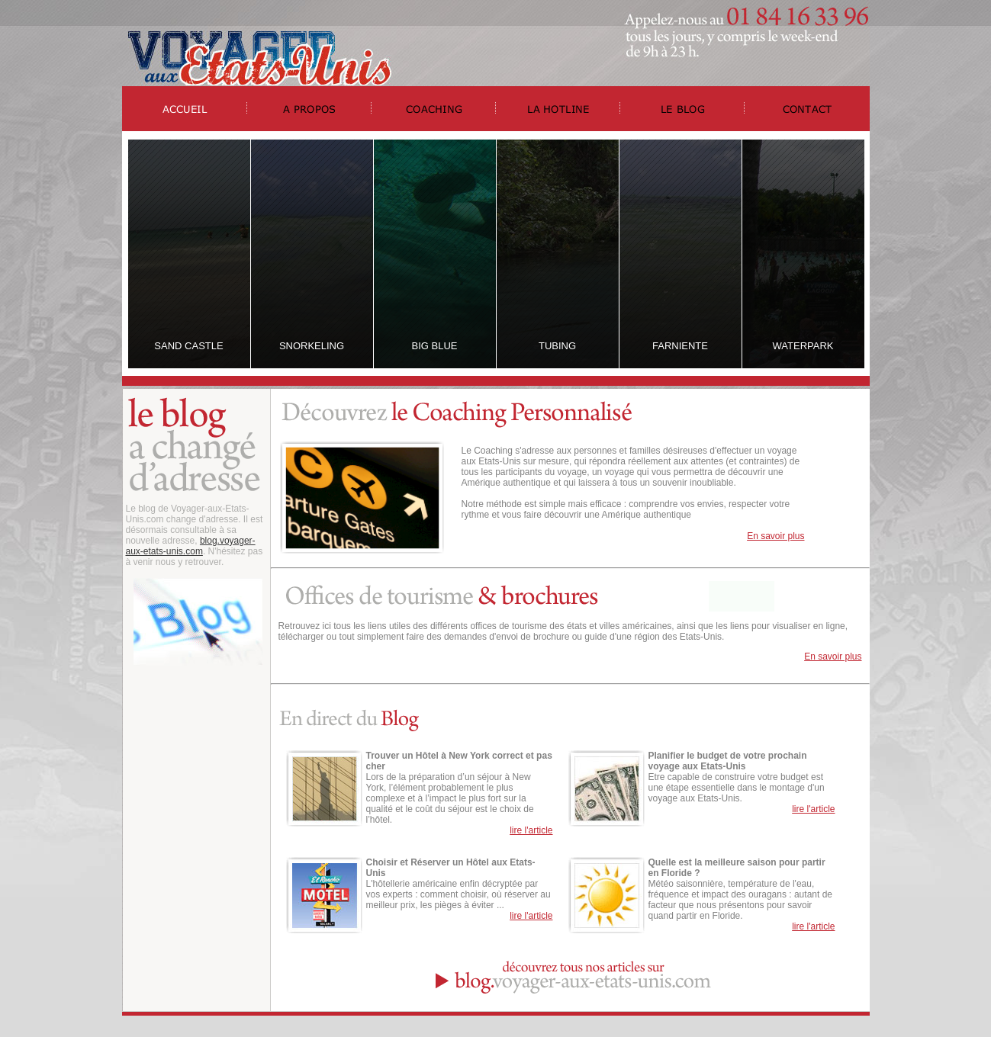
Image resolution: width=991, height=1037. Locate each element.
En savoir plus (775, 536)
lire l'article (531, 830)
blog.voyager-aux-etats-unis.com (191, 546)
